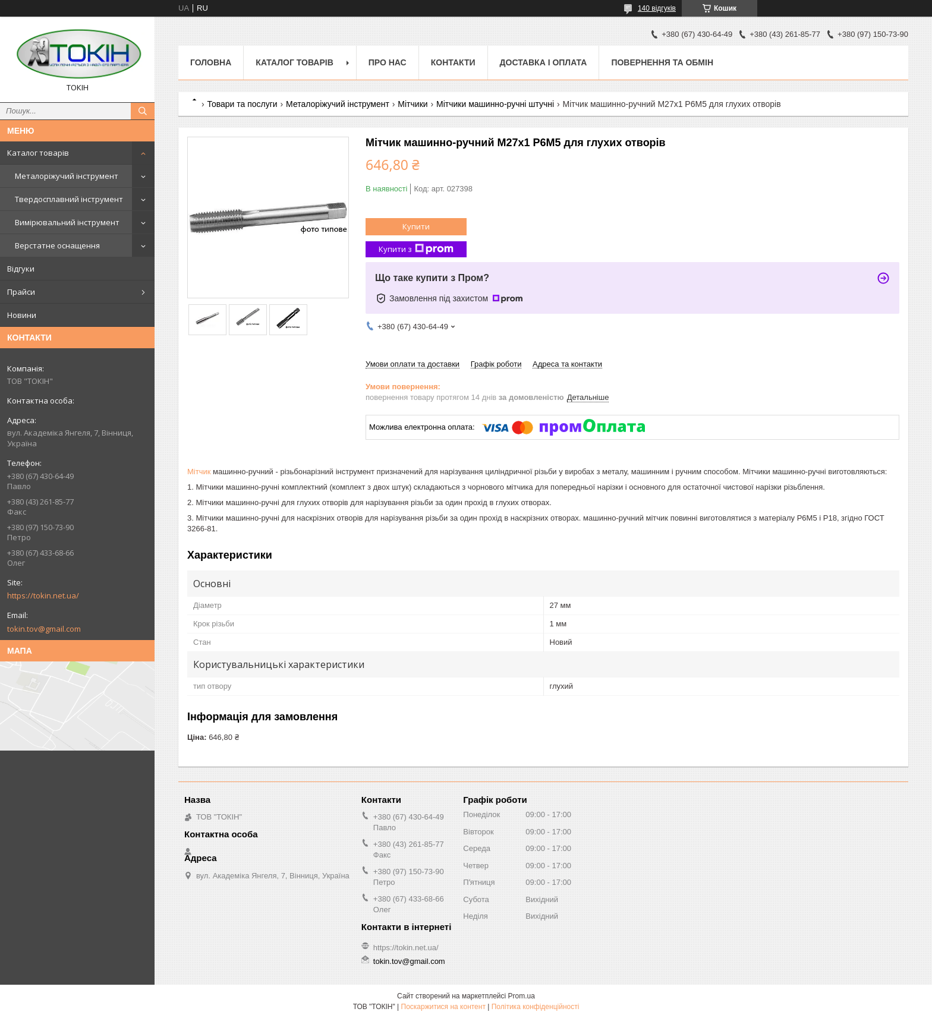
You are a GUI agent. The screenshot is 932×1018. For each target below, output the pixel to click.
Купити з (416, 249)
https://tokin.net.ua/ (43, 595)
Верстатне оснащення (57, 245)
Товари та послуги (242, 104)
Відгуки (20, 268)
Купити (416, 226)
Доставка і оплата (543, 62)
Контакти (453, 62)
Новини (21, 315)
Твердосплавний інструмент (69, 199)
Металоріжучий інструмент (66, 176)
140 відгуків (657, 8)
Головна (210, 62)
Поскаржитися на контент (443, 1007)
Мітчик (198, 471)
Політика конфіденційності (536, 1007)
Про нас (388, 62)
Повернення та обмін (662, 62)
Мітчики (412, 104)
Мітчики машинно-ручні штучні (495, 104)
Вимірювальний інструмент (67, 222)
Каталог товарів (38, 152)
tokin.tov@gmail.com (44, 628)
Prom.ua (521, 996)
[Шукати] (143, 111)
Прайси (21, 291)
